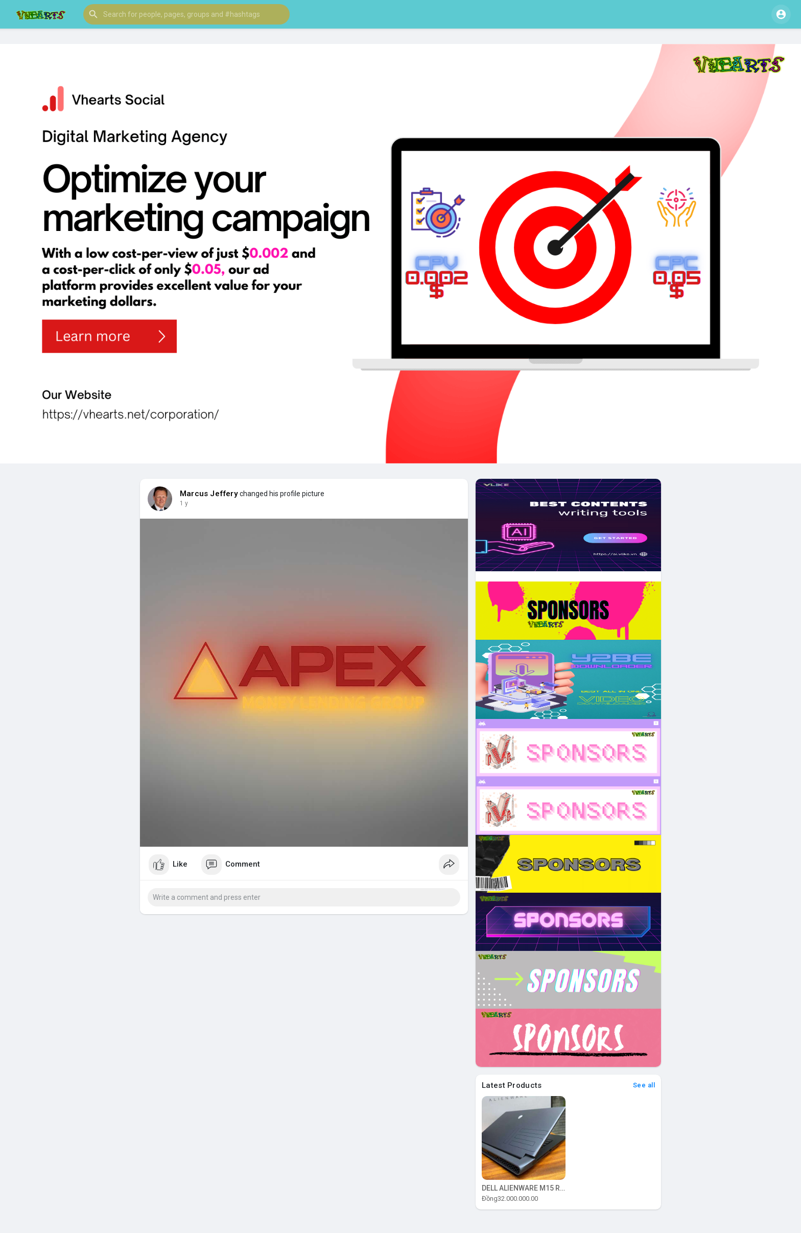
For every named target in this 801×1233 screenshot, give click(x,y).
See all (644, 1085)
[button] (186, 14)
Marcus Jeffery (209, 493)
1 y (184, 503)
